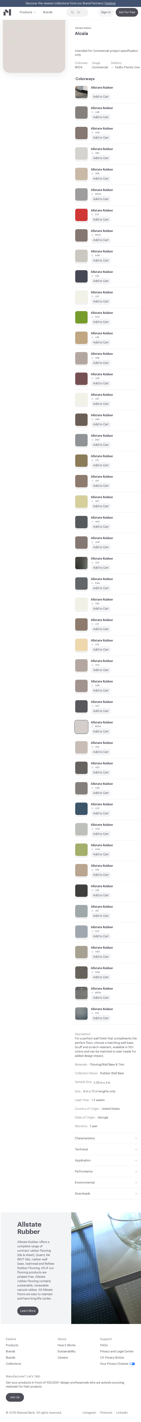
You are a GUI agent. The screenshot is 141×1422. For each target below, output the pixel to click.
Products (26, 12)
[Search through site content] (80, 12)
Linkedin (122, 1412)
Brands (48, 12)
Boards (10, 1357)
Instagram (89, 1412)
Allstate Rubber (83, 28)
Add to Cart (101, 260)
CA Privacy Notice (112, 1357)
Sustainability (66, 1351)
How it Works (67, 1345)
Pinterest (106, 1412)
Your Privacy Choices (117, 1364)
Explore (110, 3)
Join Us (15, 1397)
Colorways (85, 79)
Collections (13, 1363)
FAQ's (104, 1345)
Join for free (127, 12)
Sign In (106, 12)
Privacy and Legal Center (117, 1351)
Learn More (28, 1310)
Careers (63, 1357)
